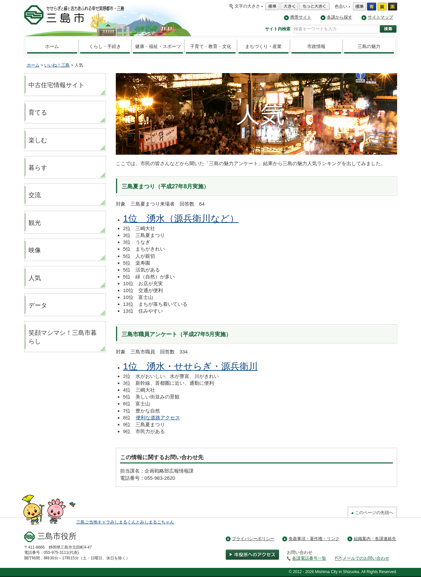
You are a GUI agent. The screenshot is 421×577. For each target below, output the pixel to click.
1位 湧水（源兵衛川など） (181, 218)
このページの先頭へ (372, 512)
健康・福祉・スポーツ (158, 46)
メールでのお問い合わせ (365, 558)
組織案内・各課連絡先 (375, 538)
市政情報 (316, 46)
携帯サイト (300, 17)
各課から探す (339, 17)
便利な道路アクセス (158, 417)
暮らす (37, 167)
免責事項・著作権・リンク (314, 538)
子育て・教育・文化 (210, 46)
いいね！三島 (57, 65)
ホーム (52, 46)
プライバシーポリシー (253, 538)
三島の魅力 (369, 46)
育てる (37, 112)
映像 (34, 250)
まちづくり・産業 (263, 46)
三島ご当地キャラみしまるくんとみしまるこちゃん (125, 522)
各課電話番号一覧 (309, 558)
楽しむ (37, 140)
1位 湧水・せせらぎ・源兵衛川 (190, 366)
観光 (34, 222)
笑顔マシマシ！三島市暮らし (62, 337)
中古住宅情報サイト (56, 85)
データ (37, 305)
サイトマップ (380, 17)
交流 (34, 195)
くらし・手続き (105, 46)
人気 (34, 277)
